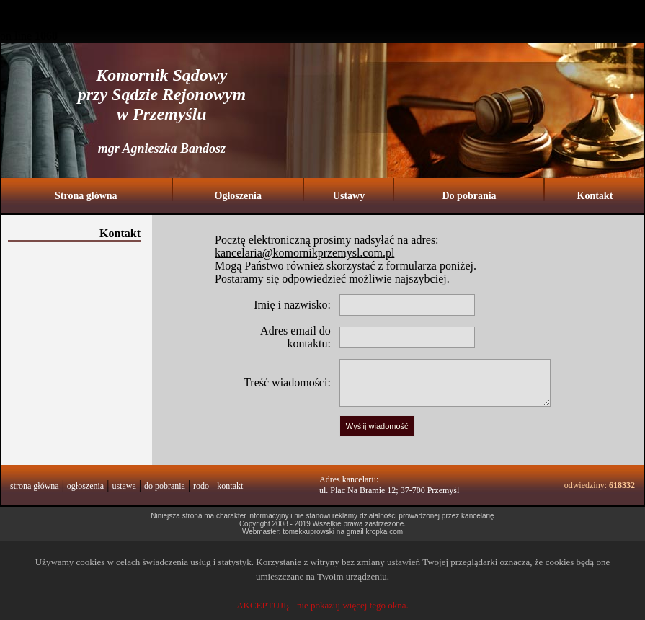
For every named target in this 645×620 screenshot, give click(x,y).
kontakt (230, 486)
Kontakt (595, 195)
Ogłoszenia (238, 195)
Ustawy (349, 195)
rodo (201, 486)
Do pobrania (469, 195)
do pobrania (164, 486)
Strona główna (86, 195)
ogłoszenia (85, 486)
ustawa (123, 486)
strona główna (34, 486)
